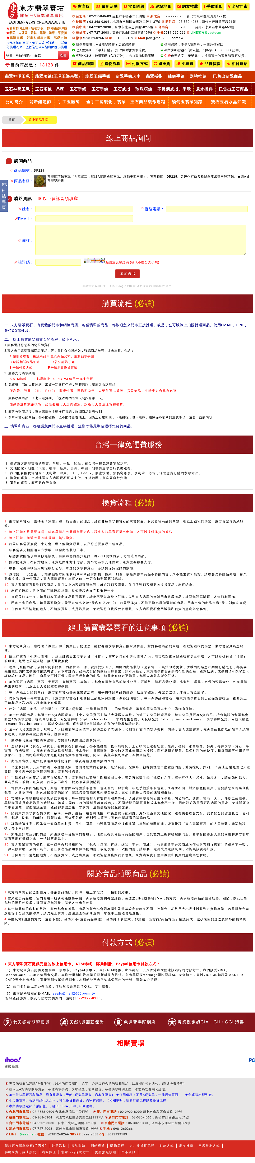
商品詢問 (83, 64)
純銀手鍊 (176, 76)
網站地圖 (160, 6)
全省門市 (238, 6)
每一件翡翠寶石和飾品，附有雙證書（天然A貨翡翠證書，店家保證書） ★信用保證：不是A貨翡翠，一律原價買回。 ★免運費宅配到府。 (112, 1101)
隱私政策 (142, 291)
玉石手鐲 (78, 89)
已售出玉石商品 (233, 89)
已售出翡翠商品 (227, 76)
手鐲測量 (213, 6)
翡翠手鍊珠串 (128, 76)
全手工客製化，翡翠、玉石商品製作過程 (125, 102)
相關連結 (237, 64)
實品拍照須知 (105, 1158)
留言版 (81, 6)
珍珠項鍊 (143, 89)
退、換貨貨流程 (142, 1151)
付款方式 (137, 64)
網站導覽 (98, 1151)
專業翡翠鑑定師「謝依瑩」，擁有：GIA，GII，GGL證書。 (52, 1112)
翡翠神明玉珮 (17, 76)
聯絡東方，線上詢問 (21, 1158)
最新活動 (107, 6)
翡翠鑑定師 (40, 102)
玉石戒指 (121, 89)
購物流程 (110, 64)
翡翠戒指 (154, 76)
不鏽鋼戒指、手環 (174, 89)
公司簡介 (14, 102)
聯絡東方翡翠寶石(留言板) (26, 1151)
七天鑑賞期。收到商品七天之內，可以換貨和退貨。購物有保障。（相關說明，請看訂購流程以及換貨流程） (89, 1106)
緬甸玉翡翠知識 (187, 102)
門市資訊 (128, 1158)
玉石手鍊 (100, 89)
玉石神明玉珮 (17, 89)
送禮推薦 (198, 76)
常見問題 (134, 6)
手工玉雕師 (69, 102)
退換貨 (162, 64)
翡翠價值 (49, 1158)
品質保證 (210, 64)
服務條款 (159, 291)
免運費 (185, 64)
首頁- (12, 120)
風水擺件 (204, 89)
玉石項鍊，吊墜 (49, 89)
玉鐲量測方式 (209, 1151)
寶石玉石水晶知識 (228, 102)
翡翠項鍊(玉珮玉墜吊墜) (57, 76)
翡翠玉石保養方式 (75, 1158)
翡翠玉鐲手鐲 (97, 76)
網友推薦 (187, 6)
